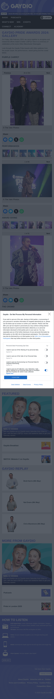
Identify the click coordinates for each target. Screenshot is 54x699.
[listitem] (27, 346)
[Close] (50, 315)
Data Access (27, 384)
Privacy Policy (38, 384)
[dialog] (27, 349)
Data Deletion (15, 384)
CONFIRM (15, 377)
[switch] (46, 350)
